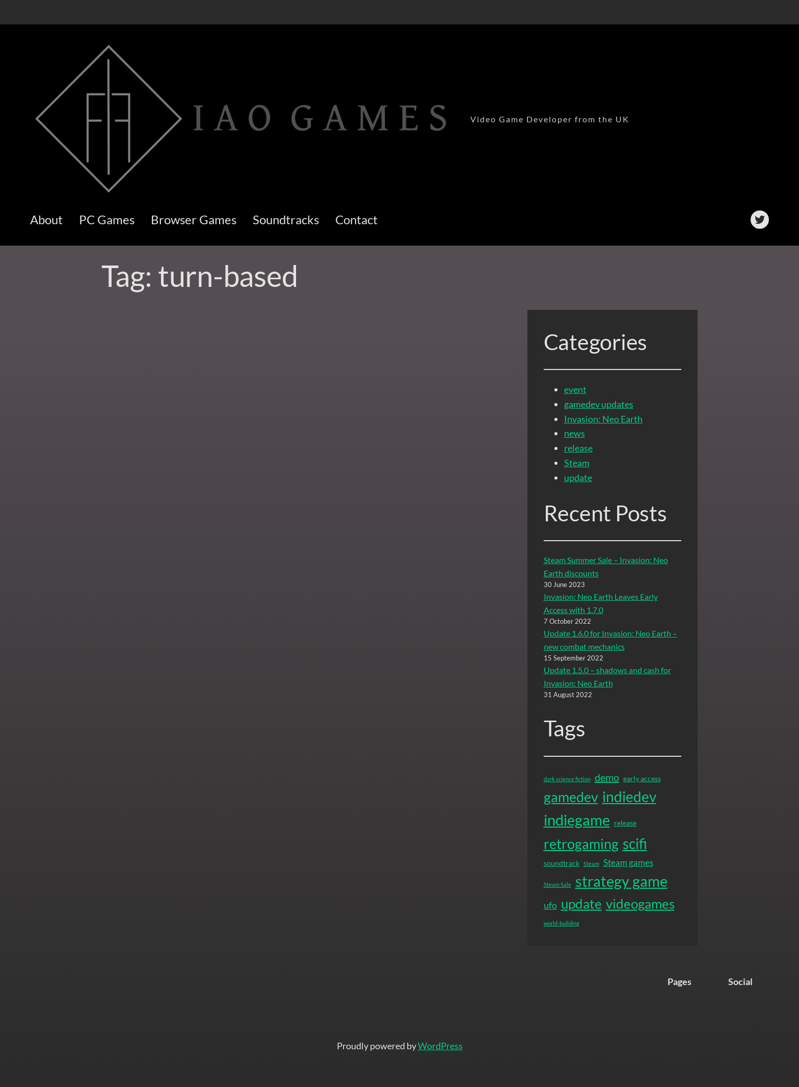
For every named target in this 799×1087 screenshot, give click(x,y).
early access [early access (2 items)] (642, 778)
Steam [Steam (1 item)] (591, 863)
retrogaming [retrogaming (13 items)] (581, 843)
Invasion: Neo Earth (603, 419)
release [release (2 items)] (625, 822)
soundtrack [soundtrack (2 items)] (561, 863)
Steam (577, 462)
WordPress (440, 1045)
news (574, 433)
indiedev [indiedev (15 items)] (629, 796)
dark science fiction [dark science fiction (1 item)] (567, 779)
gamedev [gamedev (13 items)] (571, 796)
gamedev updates (598, 404)
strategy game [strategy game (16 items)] (621, 881)
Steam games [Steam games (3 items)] (628, 863)
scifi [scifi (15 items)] (635, 843)
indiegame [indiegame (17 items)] (577, 820)
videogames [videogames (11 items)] (640, 904)
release (578, 448)
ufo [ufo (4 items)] (550, 905)
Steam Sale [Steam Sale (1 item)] (557, 884)
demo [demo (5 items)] (607, 777)
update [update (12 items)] (581, 903)
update (578, 477)
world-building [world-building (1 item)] (561, 923)
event (575, 389)
